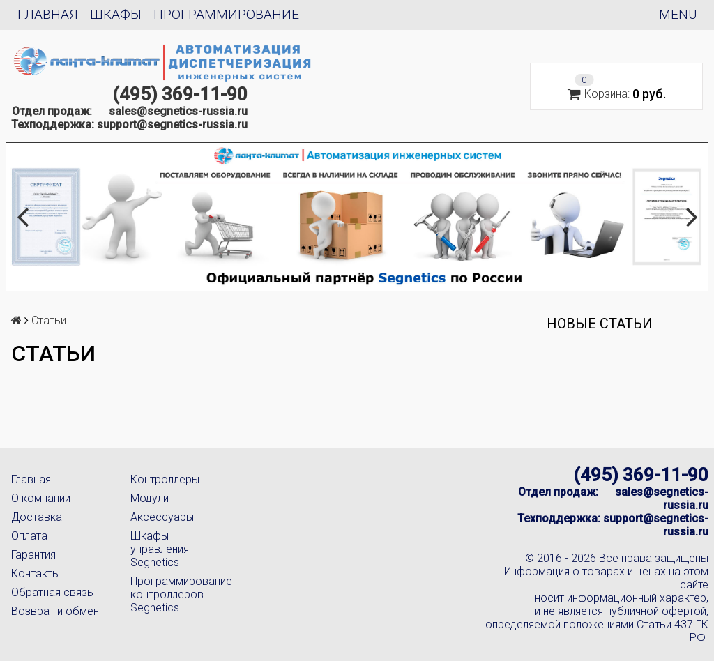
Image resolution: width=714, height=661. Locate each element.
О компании (40, 498)
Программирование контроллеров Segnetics (178, 594)
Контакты (35, 573)
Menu (678, 14)
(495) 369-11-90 (180, 94)
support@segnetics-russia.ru (172, 124)
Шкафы (116, 14)
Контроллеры (164, 479)
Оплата (29, 535)
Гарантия (33, 554)
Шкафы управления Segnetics (159, 549)
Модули (149, 498)
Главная (47, 14)
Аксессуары (162, 517)
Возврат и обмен (55, 611)
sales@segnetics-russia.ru (178, 111)
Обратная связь (52, 592)
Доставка (36, 517)
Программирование (226, 14)
